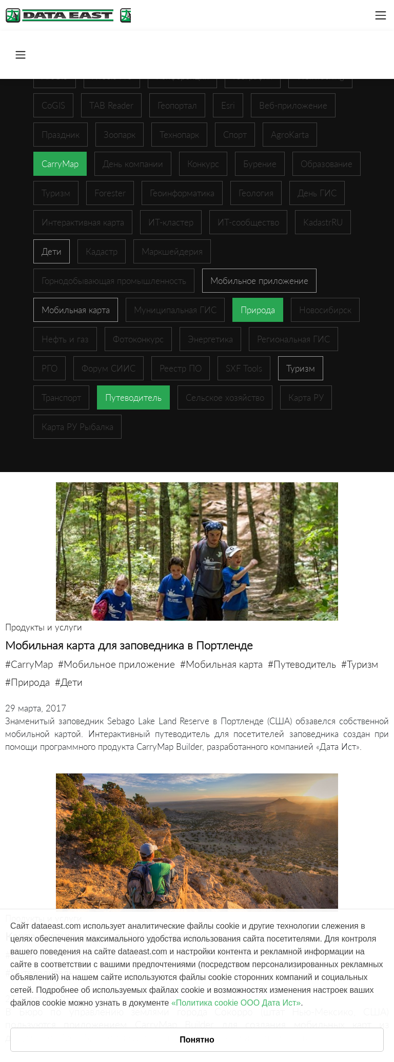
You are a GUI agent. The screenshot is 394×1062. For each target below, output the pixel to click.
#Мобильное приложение (116, 664)
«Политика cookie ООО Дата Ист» (236, 1002)
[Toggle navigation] (380, 15)
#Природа (27, 682)
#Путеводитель (302, 664)
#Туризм (359, 664)
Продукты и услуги (43, 627)
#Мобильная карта (221, 664)
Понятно (197, 1039)
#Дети (69, 682)
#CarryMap (29, 664)
